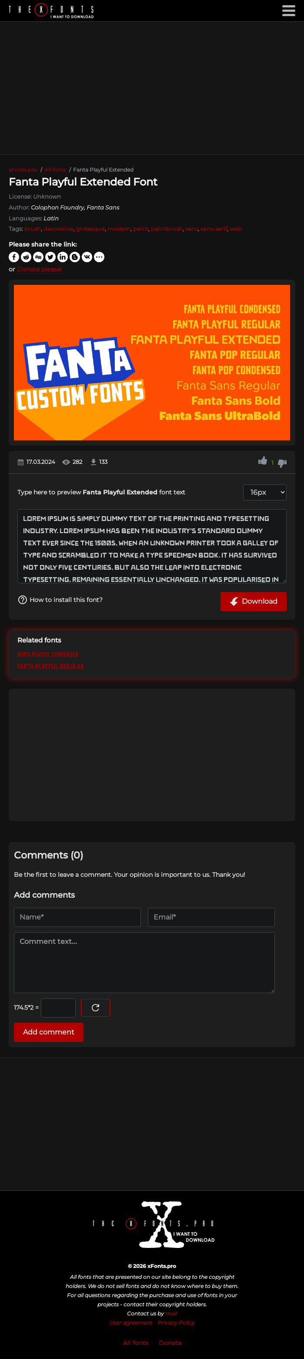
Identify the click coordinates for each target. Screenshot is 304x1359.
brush (32, 228)
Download (253, 601)
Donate (170, 1343)
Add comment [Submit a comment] (48, 1032)
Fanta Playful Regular (50, 667)
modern (118, 228)
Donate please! (39, 269)
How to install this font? (60, 600)
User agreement (131, 1322)
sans (191, 228)
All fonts (135, 1343)
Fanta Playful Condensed (47, 654)
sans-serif (213, 228)
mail (171, 1313)
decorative (58, 228)
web (236, 228)
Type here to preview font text (101, 492)
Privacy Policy (176, 1322)
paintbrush (167, 228)
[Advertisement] (152, 88)
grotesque (90, 228)
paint (140, 228)
